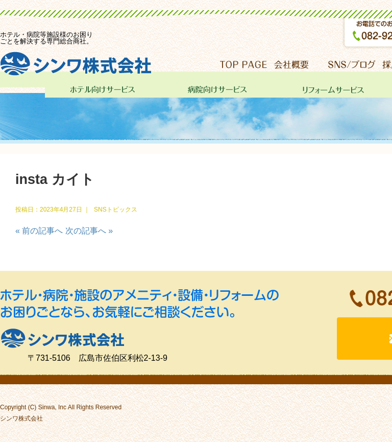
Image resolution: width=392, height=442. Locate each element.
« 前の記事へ (39, 230)
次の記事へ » (89, 230)
